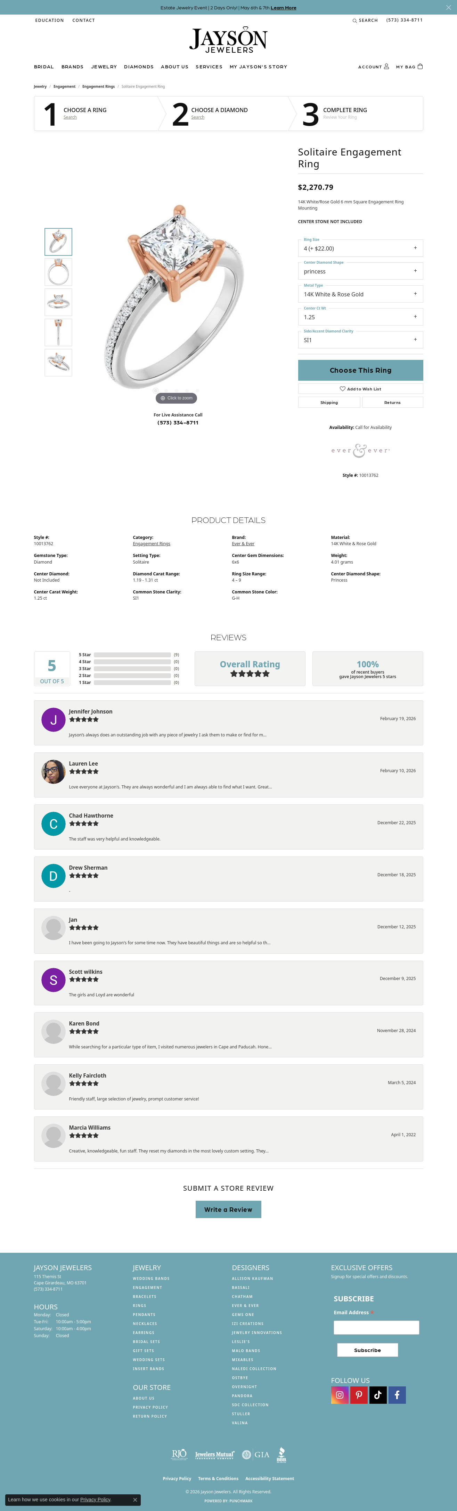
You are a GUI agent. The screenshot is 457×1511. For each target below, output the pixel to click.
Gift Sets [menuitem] (143, 1350)
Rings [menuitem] (140, 1305)
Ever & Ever (243, 544)
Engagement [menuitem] (148, 1287)
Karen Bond (84, 1023)
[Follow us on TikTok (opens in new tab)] (378, 1395)
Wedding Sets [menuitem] (149, 1359)
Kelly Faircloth (88, 1075)
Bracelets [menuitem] (145, 1296)
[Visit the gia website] (256, 1454)
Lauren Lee (83, 763)
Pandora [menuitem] (242, 1395)
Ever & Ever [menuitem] (245, 1305)
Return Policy (150, 1416)
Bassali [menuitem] (241, 1287)
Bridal (44, 66)
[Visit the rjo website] (179, 1454)
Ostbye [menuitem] (240, 1377)
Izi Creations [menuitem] (248, 1323)
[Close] (448, 7)
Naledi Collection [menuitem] (254, 1368)
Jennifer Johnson (91, 711)
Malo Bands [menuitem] (246, 1350)
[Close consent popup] (135, 1500)
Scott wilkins (86, 971)
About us (175, 66)
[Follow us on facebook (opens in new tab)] (397, 1395)
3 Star (85, 669)
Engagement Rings (98, 86)
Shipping (329, 402)
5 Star (85, 655)
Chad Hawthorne (91, 815)
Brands (73, 66)
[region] (176, 302)
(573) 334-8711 (178, 422)
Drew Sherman (88, 867)
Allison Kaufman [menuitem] (253, 1278)
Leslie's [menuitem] (241, 1341)
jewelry (40, 86)
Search (70, 117)
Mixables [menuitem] (243, 1359)
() (176, 655)
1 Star (85, 682)
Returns (392, 402)
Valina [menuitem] (240, 1422)
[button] (49, 20)
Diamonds (139, 66)
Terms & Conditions (218, 1479)
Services (209, 66)
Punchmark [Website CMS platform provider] (241, 1501)
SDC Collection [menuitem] (250, 1404)
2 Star (85, 675)
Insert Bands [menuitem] (149, 1368)
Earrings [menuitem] (144, 1332)
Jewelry (104, 66)
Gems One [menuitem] (243, 1314)
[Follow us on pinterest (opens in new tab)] (359, 1395)
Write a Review (228, 1209)
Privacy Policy (151, 1407)
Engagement (64, 86)
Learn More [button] (283, 7)
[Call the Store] (48, 1289)
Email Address (354, 1312)
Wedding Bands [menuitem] (151, 1278)
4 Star (85, 662)
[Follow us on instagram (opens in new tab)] (340, 1395)
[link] (83, 20)
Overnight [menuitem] (245, 1386)
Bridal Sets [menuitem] (147, 1341)
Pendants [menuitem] (144, 1314)
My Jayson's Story (258, 66)
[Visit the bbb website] (281, 1454)
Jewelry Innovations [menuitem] (257, 1332)
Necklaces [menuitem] (145, 1323)
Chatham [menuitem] (242, 1296)
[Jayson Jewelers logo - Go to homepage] (228, 43)
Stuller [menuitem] (241, 1413)
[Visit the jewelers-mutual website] (215, 1454)
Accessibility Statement (269, 1479)
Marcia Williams (90, 1127)
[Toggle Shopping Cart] (409, 67)
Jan (73, 919)
